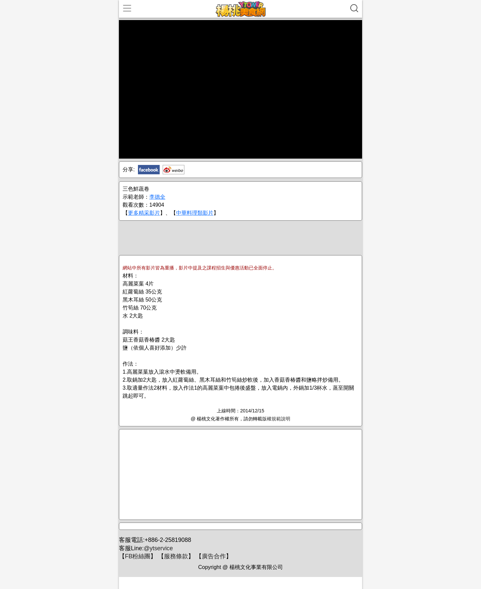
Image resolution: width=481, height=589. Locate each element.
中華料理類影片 (194, 213)
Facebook (149, 169)
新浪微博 (173, 169)
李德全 (157, 197)
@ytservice (158, 548)
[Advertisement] (240, 237)
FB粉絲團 (137, 556)
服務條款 (176, 556)
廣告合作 (214, 556)
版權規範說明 (276, 418)
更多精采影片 (144, 213)
